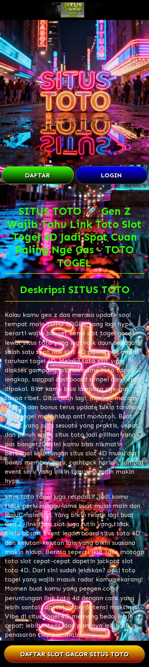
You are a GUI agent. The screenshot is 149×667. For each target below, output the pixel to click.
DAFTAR (37, 175)
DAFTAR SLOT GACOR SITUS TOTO (74, 654)
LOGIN (111, 175)
